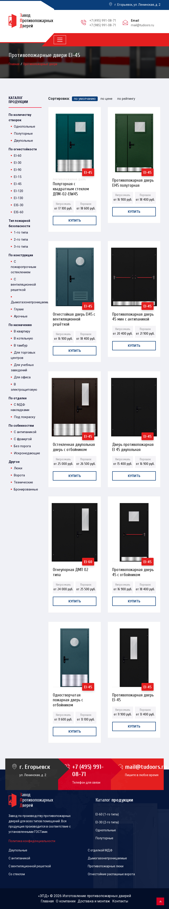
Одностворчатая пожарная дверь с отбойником (68, 696)
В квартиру (22, 331)
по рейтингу (126, 99)
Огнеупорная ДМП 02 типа (70, 571)
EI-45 (17, 184)
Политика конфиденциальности (32, 841)
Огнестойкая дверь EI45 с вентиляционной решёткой (74, 315)
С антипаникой (25, 432)
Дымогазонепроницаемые (107, 858)
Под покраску (24, 417)
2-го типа (21, 239)
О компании (65, 901)
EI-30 (17, 163)
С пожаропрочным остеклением (23, 267)
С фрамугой (23, 439)
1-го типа (21, 232)
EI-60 (17, 156)
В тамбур (21, 345)
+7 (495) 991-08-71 (102, 20)
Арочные (21, 316)
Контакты (120, 901)
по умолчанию (85, 99)
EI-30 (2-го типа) (107, 822)
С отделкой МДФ (100, 850)
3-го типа (21, 247)
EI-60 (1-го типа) (107, 814)
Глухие (19, 309)
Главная (14, 64)
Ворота (19, 475)
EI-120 (18, 191)
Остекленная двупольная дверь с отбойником (74, 445)
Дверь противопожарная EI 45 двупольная (133, 445)
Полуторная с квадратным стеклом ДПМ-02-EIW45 (74, 181)
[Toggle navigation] (60, 39)
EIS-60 (18, 212)
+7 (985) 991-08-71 (102, 25)
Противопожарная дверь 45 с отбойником (133, 571)
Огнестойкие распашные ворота (111, 874)
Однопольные (24, 126)
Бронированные (26, 489)
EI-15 (17, 177)
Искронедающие (27, 453)
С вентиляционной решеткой (23, 284)
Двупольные (23, 141)
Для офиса (22, 377)
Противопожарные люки (105, 866)
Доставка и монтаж (94, 901)
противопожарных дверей (109, 896)
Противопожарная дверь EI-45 (133, 696)
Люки (18, 468)
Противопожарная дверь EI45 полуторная (133, 181)
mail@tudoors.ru (142, 25)
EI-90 (17, 170)
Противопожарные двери (40, 64)
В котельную (23, 338)
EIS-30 (18, 205)
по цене (106, 99)
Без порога (22, 446)
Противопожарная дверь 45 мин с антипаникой (133, 315)
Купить (74, 220)
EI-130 (18, 198)
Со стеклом (17, 874)
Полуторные (23, 134)
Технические (23, 482)
